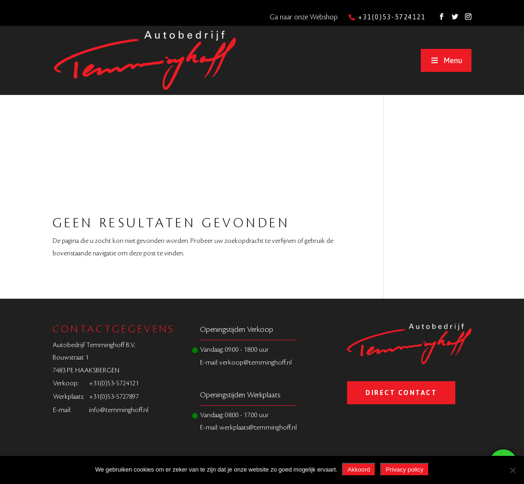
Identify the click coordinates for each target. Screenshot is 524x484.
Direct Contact (401, 392)
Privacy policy (404, 469)
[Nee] (512, 470)
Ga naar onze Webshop (304, 17)
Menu (446, 60)
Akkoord (358, 469)
